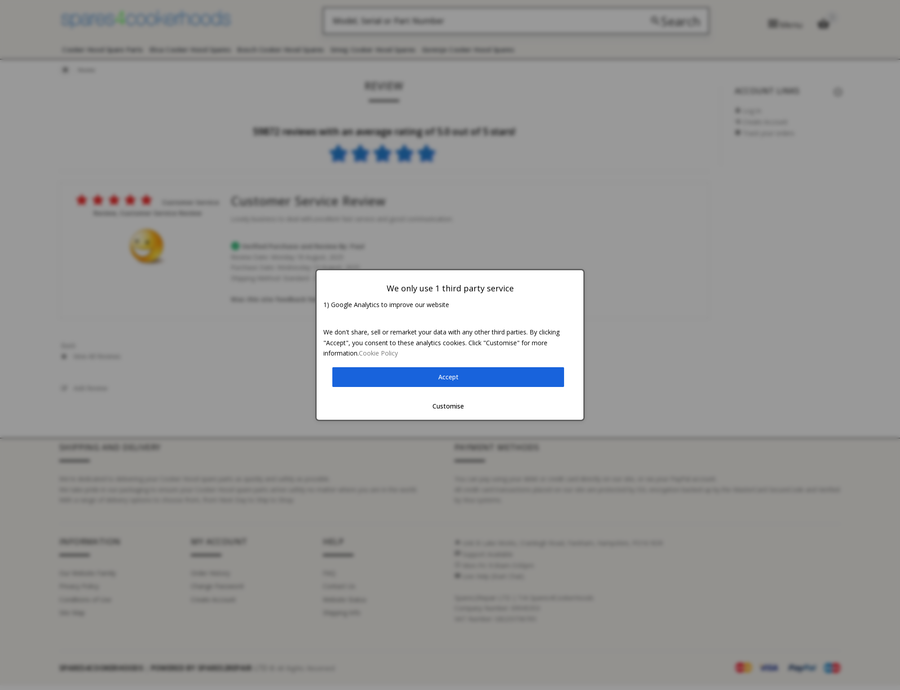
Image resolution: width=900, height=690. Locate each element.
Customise (448, 406)
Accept (448, 377)
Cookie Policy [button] (378, 353)
